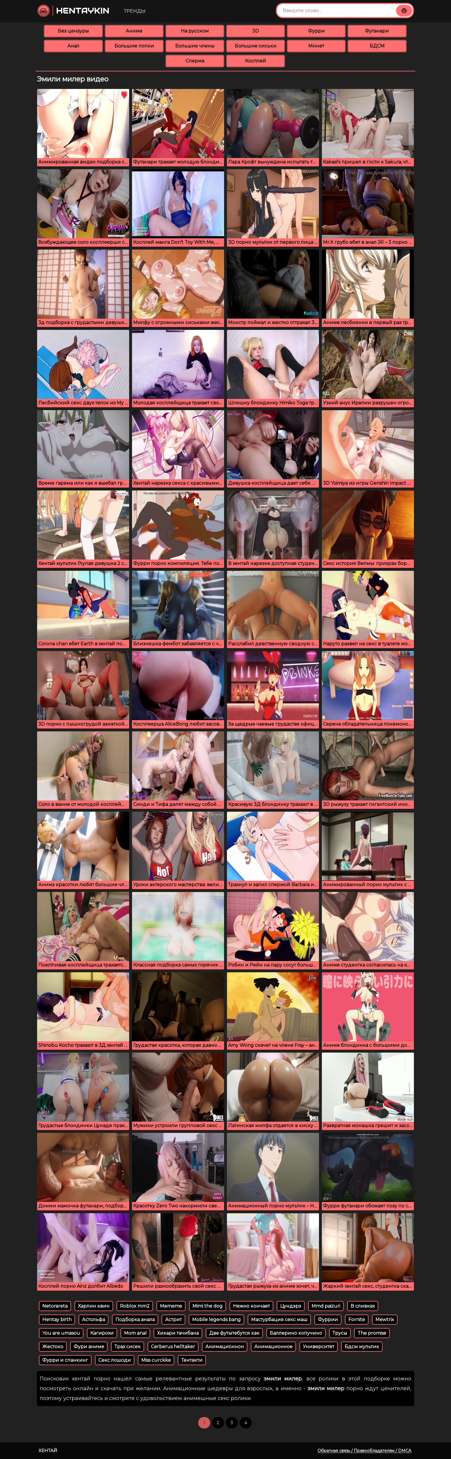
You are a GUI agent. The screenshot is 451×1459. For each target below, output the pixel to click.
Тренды (135, 11)
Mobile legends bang (216, 1319)
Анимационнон (224, 1346)
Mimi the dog (207, 1306)
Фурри (316, 31)
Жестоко (52, 1346)
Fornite (356, 1319)
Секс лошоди (114, 1360)
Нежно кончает (251, 1306)
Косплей (255, 61)
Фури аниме (89, 1346)
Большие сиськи (255, 46)
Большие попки (134, 46)
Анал (73, 46)
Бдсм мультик (362, 1346)
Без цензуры (73, 31)
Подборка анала (135, 1319)
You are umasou (61, 1333)
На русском (195, 31)
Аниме (134, 31)
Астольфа (93, 1319)
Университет (318, 1346)
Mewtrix (384, 1319)
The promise (372, 1333)
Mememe (171, 1306)
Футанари (377, 31)
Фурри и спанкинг (65, 1360)
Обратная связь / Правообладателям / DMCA (364, 1450)
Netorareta (55, 1306)
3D (255, 31)
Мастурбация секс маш (279, 1319)
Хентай (48, 1450)
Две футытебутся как (234, 1333)
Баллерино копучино (296, 1333)
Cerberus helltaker (173, 1346)
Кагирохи (102, 1333)
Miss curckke (156, 1360)
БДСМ (377, 46)
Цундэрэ (290, 1306)
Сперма (195, 61)
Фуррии (328, 1319)
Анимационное (273, 1346)
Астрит (173, 1319)
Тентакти (191, 1360)
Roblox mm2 (135, 1306)
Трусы (339, 1333)
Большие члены (195, 46)
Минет (316, 46)
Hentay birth (57, 1319)
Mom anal (135, 1333)
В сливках (363, 1306)
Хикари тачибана (178, 1333)
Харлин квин (94, 1306)
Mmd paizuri (326, 1306)
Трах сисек (127, 1346)
